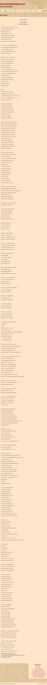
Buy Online (44, 10)
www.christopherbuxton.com (12, 3)
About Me (5, 10)
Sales (28, 10)
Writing (10, 10)
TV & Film (20, 10)
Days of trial (3, 15)
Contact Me (36, 10)
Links (24, 10)
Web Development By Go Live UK (42, 683)
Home (1, 10)
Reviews (14, 10)
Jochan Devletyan (39, 668)
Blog (31, 10)
